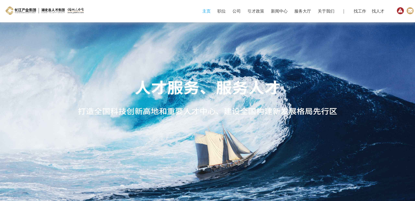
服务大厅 (302, 11)
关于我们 (326, 11)
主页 (206, 11)
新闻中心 (279, 11)
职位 (221, 11)
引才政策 (255, 11)
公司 (236, 11)
